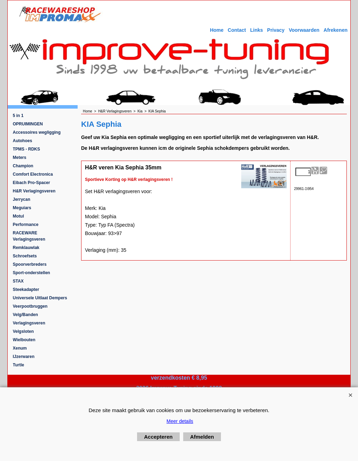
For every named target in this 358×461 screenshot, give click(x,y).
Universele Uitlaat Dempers (40, 297)
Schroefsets (25, 256)
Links (256, 30)
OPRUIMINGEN (28, 124)
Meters (20, 157)
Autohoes (22, 140)
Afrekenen (336, 30)
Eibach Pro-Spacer (31, 182)
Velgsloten (23, 331)
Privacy (276, 30)
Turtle (18, 365)
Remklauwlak (26, 247)
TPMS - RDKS (26, 149)
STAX (18, 281)
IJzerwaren (24, 356)
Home (216, 30)
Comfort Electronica (33, 174)
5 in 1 (18, 115)
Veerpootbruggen (30, 306)
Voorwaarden (304, 30)
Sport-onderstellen (31, 272)
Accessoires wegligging (37, 132)
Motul (18, 216)
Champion (23, 165)
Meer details (179, 421)
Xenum (20, 348)
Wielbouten (24, 339)
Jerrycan (21, 199)
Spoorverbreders (30, 264)
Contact (237, 30)
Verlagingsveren (29, 323)
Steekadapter (26, 289)
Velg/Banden (25, 314)
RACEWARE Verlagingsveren (29, 236)
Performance (25, 224)
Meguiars (22, 207)
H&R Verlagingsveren (34, 191)
